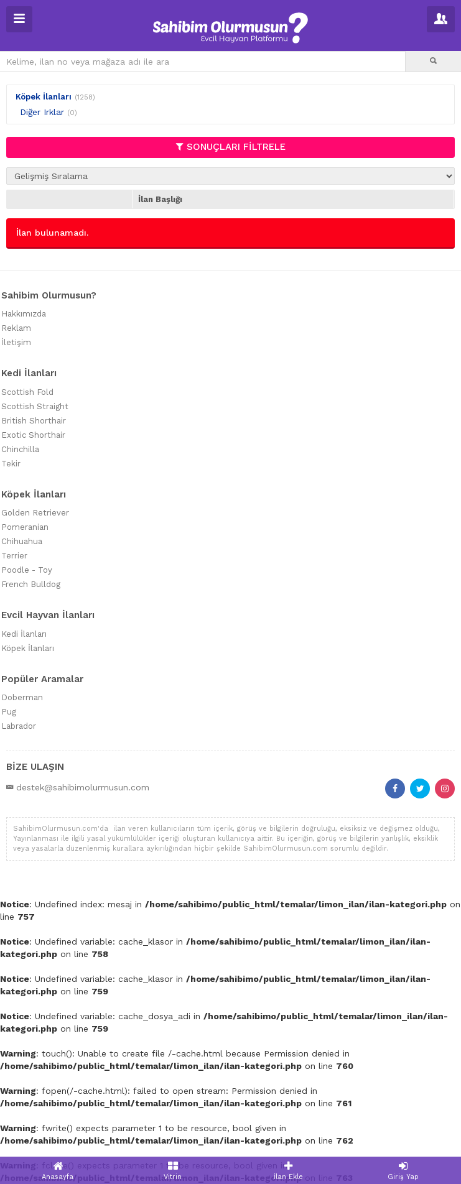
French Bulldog (30, 584)
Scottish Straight (34, 406)
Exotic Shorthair (33, 435)
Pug (8, 711)
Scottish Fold (27, 392)
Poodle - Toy (26, 570)
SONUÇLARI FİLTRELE (231, 146)
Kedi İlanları (24, 634)
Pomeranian (25, 527)
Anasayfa (57, 1170)
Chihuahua (21, 541)
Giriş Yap (403, 1170)
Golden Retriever (35, 512)
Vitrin (172, 1170)
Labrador (18, 726)
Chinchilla (20, 449)
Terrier (14, 555)
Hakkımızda (23, 313)
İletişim (16, 342)
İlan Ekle (288, 1170)
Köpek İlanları (44, 96)
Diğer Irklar (42, 112)
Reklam (16, 328)
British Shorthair (33, 420)
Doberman (22, 697)
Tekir (11, 463)
